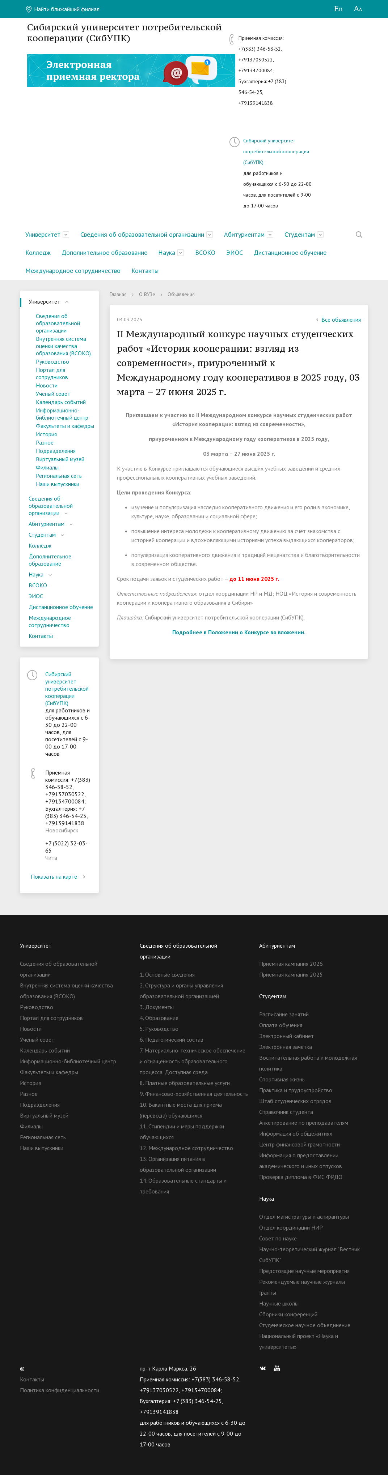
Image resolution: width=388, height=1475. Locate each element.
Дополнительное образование (104, 252)
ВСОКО (205, 252)
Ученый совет (53, 393)
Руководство (52, 361)
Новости (47, 385)
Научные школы (279, 1303)
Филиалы (47, 467)
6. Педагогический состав (171, 1039)
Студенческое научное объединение (304, 1325)
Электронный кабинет (286, 1035)
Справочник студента (286, 1111)
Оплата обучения (280, 1025)
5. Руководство (159, 1028)
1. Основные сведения (167, 974)
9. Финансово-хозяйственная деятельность (194, 1093)
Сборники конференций (288, 1314)
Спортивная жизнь (282, 1079)
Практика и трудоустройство (295, 1090)
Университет (42, 234)
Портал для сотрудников (52, 373)
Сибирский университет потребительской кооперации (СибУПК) (276, 151)
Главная (118, 294)
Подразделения (56, 450)
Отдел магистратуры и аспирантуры (304, 1216)
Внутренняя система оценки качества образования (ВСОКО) (63, 346)
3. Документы (157, 1007)
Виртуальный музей (60, 459)
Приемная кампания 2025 (291, 974)
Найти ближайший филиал (62, 9)
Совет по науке (278, 1238)
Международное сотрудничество (73, 270)
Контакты (145, 270)
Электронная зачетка (285, 1046)
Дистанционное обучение (290, 252)
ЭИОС (234, 252)
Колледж (38, 252)
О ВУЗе (147, 294)
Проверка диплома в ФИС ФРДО (300, 1176)
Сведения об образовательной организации (142, 234)
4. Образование (159, 1017)
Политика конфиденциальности (59, 1390)
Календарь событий (61, 402)
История (46, 434)
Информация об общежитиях (295, 1133)
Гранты (267, 1292)
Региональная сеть (59, 475)
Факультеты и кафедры (65, 425)
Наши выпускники (57, 484)
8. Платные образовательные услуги (185, 1082)
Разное (45, 442)
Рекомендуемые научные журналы (302, 1281)
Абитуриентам (244, 234)
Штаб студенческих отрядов (295, 1101)
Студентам (299, 234)
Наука (166, 252)
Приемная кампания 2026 (291, 963)
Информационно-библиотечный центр (62, 414)
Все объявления (337, 319)
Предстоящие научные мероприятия (304, 1270)
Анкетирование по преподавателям (303, 1122)
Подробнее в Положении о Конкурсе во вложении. (238, 632)
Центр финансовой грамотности (299, 1144)
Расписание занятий (284, 1014)
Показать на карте (59, 876)
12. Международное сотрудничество (186, 1148)
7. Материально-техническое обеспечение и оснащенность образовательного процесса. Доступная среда (192, 1061)
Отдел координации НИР (291, 1227)
